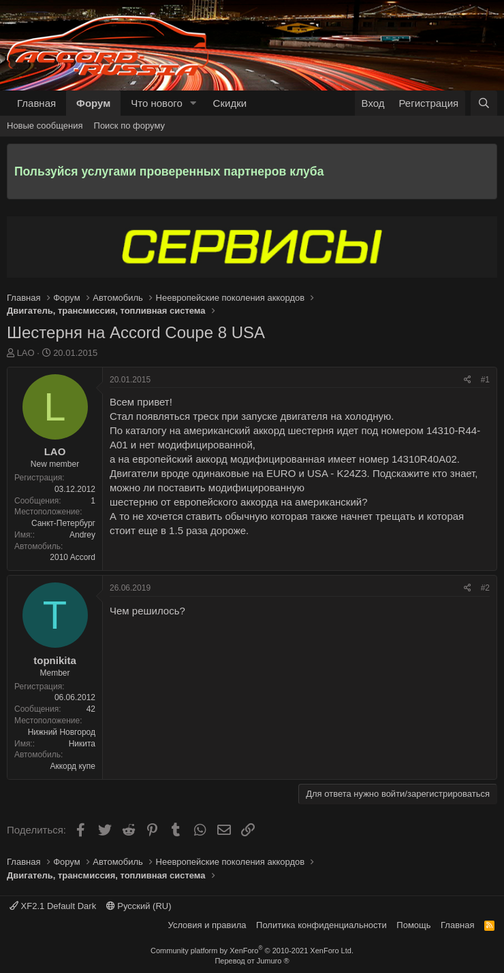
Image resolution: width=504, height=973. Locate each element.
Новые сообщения (45, 125)
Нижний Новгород (61, 732)
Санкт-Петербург (63, 523)
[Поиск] (484, 103)
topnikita (54, 660)
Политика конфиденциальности (321, 925)
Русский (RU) (139, 906)
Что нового (156, 103)
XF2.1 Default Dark (53, 906)
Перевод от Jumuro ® (252, 961)
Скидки (230, 103)
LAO (26, 353)
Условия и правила (207, 925)
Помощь (413, 925)
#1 (485, 379)
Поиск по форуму (129, 125)
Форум (93, 103)
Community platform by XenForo (252, 950)
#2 (485, 588)
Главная (36, 103)
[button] (193, 103)
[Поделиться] (467, 380)
